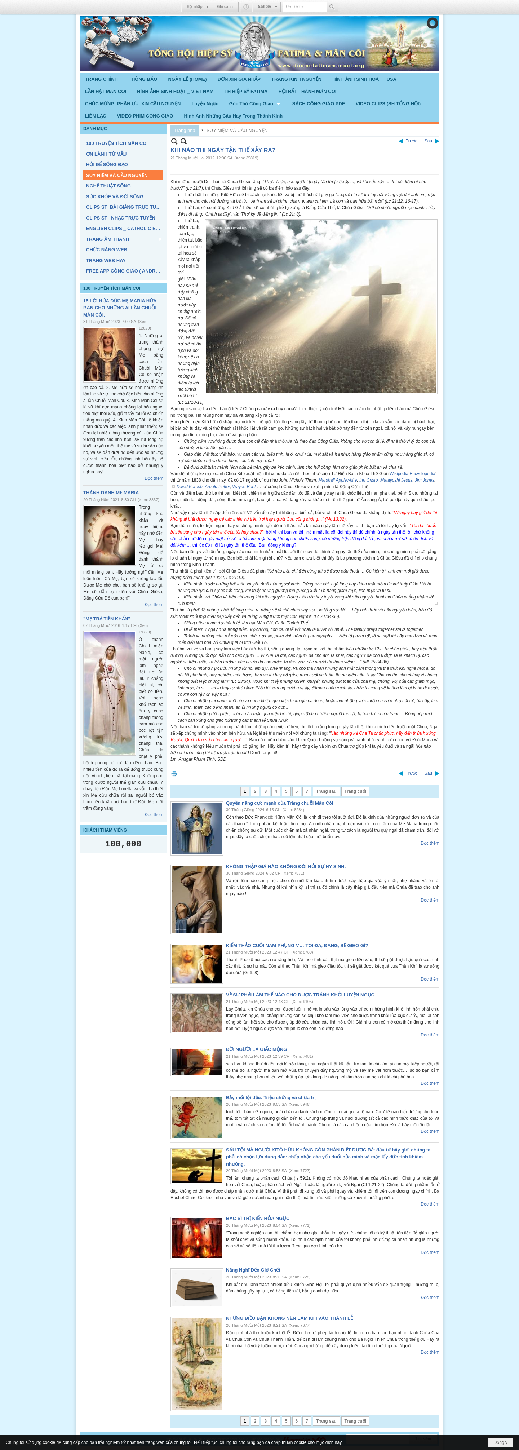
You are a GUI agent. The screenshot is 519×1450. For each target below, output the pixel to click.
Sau (428, 140)
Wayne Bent (244, 486)
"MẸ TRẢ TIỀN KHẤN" (106, 619)
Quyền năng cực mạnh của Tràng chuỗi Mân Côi (279, 803)
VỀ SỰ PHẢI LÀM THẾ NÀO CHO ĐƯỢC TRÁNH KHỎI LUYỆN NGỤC (300, 995)
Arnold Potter (217, 486)
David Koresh (190, 486)
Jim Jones (424, 480)
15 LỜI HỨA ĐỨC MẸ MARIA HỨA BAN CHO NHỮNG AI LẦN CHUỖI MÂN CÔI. (119, 308)
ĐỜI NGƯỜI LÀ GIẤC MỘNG (256, 1049)
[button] (255, 103)
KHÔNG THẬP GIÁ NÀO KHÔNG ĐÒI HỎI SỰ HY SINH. (286, 866)
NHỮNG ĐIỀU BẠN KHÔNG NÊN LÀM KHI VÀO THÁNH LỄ (289, 1318)
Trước (411, 140)
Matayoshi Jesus (396, 480)
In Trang (174, 773)
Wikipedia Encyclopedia (412, 473)
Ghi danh (225, 7)
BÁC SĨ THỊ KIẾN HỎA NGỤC (257, 1218)
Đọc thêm (154, 478)
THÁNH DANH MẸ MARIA (111, 492)
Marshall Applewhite (337, 480)
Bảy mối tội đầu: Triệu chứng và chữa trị (270, 1097)
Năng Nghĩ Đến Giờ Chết (253, 1270)
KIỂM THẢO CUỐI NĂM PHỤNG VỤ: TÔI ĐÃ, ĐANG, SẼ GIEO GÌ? (297, 945)
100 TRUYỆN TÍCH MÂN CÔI (111, 288)
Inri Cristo (368, 480)
